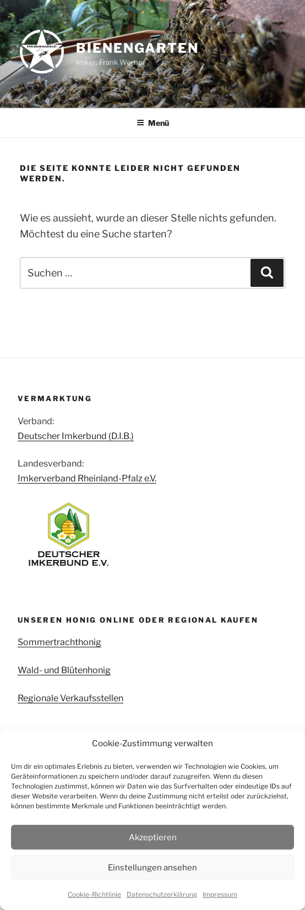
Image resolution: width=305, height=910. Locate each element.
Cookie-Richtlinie (94, 894)
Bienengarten (137, 48)
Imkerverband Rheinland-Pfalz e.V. (87, 478)
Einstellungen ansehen (152, 868)
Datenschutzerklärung (162, 894)
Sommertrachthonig (59, 642)
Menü (153, 122)
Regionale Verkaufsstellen (70, 698)
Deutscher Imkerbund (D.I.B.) (76, 436)
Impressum (220, 894)
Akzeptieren (153, 837)
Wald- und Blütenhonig (64, 670)
